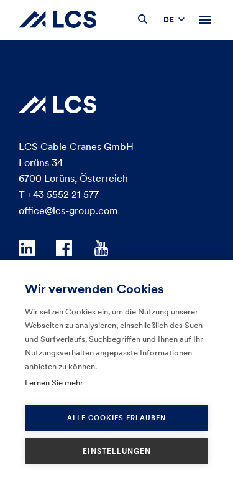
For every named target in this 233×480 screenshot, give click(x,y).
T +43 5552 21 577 (59, 194)
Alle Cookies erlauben (116, 417)
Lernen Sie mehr (54, 382)
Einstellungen (117, 451)
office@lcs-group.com (68, 210)
